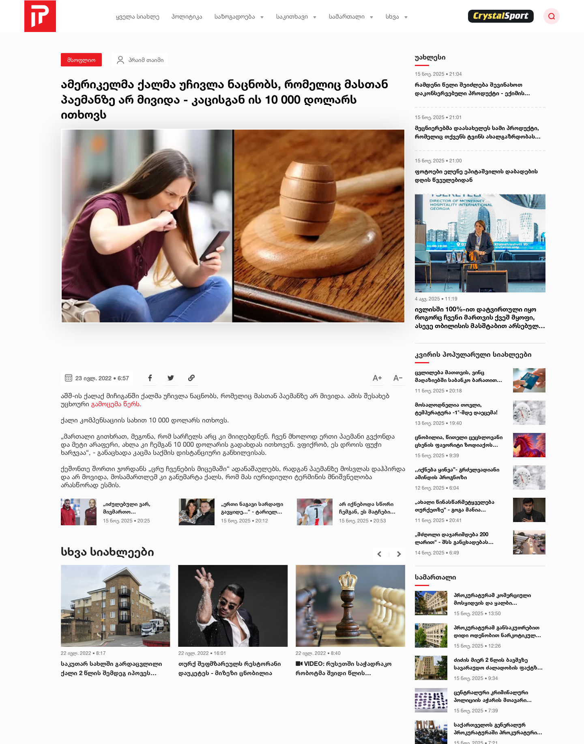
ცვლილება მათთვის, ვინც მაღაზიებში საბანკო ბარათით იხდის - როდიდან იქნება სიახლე (460, 376)
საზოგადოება (239, 16)
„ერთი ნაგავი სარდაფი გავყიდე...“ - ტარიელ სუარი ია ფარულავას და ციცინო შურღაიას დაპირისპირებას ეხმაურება (254, 508)
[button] (379, 554)
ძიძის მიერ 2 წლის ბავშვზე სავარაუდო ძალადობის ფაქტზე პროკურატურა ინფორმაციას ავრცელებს (497, 664)
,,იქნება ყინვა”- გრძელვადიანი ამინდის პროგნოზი (457, 473)
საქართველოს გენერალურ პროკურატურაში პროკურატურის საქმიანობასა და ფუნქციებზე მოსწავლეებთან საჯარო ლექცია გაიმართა (497, 729)
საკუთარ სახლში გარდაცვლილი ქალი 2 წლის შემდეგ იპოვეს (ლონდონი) (111, 669)
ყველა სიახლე (137, 16)
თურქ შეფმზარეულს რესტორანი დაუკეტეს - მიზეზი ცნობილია (229, 668)
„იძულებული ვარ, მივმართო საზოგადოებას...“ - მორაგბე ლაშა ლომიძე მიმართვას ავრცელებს (134, 508)
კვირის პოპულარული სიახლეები (473, 354)
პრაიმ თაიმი (140, 60)
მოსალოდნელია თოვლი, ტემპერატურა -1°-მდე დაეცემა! (456, 408)
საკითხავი (296, 16)
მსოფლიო (81, 59)
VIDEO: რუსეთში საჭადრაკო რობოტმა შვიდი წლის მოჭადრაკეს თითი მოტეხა (344, 669)
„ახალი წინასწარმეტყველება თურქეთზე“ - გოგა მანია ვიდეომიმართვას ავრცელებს (454, 506)
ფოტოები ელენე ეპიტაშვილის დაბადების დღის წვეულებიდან (476, 175)
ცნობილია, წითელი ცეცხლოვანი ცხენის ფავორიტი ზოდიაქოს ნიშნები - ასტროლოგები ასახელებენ (458, 441)
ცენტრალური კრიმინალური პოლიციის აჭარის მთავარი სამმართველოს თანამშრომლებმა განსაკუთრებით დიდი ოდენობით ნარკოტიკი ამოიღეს (496, 696)
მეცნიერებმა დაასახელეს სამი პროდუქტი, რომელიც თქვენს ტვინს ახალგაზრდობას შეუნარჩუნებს (477, 132)
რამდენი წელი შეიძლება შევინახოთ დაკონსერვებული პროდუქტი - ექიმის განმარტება (469, 89)
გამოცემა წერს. (117, 404)
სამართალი (351, 16)
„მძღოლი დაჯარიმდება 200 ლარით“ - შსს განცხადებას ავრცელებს (451, 538)
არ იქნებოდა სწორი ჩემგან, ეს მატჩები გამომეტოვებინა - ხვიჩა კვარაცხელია (371, 508)
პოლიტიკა (187, 16)
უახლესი (430, 57)
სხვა (397, 16)
